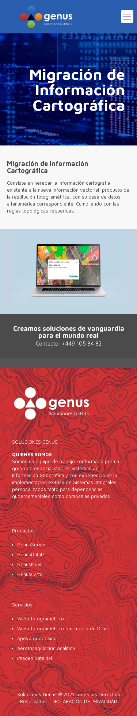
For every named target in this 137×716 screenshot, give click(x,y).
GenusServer (31, 544)
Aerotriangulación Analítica (46, 648)
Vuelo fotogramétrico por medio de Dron (62, 628)
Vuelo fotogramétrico (40, 618)
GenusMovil (30, 564)
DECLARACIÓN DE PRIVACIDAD (84, 701)
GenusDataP (30, 554)
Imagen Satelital (34, 658)
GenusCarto (30, 574)
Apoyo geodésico (37, 638)
